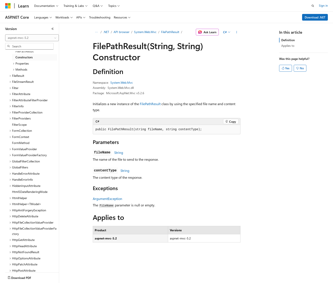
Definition (288, 40)
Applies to (287, 46)
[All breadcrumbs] (96, 32)
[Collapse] (52, 29)
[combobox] (32, 37)
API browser (121, 32)
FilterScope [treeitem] (19, 125)
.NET (106, 32)
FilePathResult (170, 32)
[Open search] (313, 6)
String (118, 152)
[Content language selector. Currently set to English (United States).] (24, 276)
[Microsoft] (8, 6)
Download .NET (315, 17)
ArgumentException (107, 198)
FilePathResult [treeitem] (24, 51)
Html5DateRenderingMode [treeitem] (29, 192)
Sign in (323, 5)
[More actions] (236, 32)
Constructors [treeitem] (24, 57)
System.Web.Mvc (145, 32)
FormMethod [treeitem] (20, 143)
